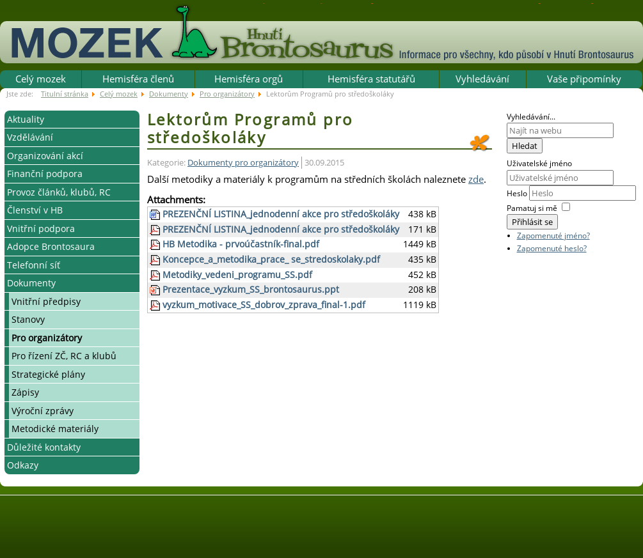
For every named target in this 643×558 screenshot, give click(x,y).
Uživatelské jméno (539, 163)
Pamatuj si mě (532, 208)
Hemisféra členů (138, 78)
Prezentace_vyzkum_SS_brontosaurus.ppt (251, 289)
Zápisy (25, 392)
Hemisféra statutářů (371, 78)
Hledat (524, 145)
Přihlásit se (532, 222)
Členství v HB (35, 210)
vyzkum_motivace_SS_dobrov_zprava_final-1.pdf (264, 305)
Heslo (518, 193)
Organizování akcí (45, 156)
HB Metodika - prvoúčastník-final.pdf (241, 244)
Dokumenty (31, 283)
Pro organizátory (47, 338)
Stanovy (28, 319)
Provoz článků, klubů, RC (59, 192)
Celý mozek (40, 78)
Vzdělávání (30, 137)
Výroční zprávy (43, 411)
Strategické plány (48, 374)
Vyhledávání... (531, 116)
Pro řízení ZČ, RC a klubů (64, 356)
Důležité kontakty (44, 447)
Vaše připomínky (584, 78)
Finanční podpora (45, 173)
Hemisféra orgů (248, 78)
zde (476, 179)
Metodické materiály (55, 428)
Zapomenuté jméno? (553, 235)
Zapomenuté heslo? (552, 248)
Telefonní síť (33, 265)
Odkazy (22, 465)
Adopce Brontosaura (51, 246)
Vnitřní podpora (41, 228)
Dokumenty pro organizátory (243, 162)
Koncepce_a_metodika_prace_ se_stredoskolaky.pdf (271, 259)
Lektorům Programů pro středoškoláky (250, 128)
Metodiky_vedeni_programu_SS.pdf (237, 275)
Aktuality (25, 119)
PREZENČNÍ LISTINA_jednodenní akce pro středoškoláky (281, 214)
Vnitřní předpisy (46, 301)
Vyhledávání (482, 78)
